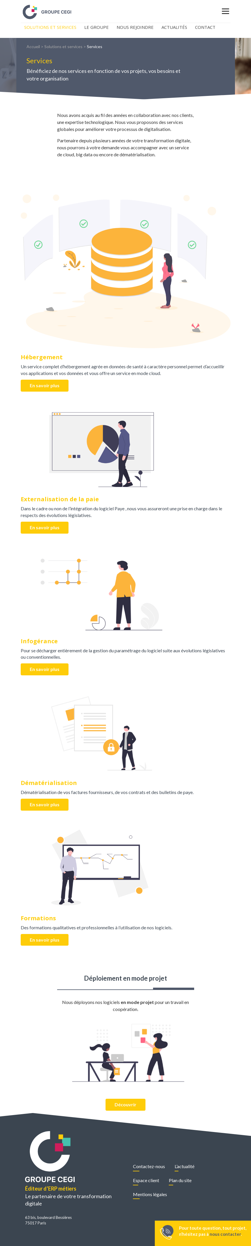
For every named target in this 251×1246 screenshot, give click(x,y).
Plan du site (180, 1180)
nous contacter (225, 1234)
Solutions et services (63, 46)
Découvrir (125, 1104)
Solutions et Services (50, 27)
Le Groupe (96, 27)
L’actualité (184, 1166)
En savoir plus (44, 385)
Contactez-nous (149, 1166)
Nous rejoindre (135, 27)
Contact (205, 27)
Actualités (174, 27)
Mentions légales (150, 1194)
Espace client (146, 1180)
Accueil (33, 46)
